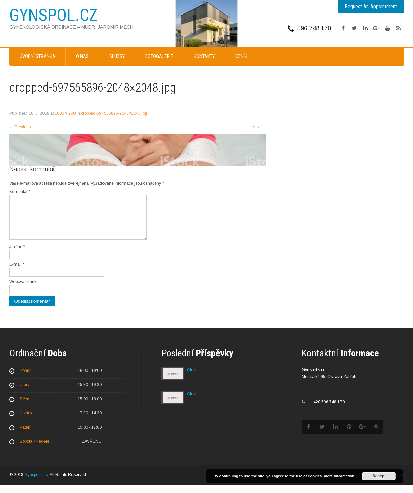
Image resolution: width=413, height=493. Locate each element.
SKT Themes (392, 483)
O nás (82, 56)
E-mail (16, 272)
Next (259, 127)
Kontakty (204, 56)
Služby (117, 56)
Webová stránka (24, 289)
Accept (379, 476)
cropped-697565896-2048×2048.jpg (114, 113)
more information (339, 476)
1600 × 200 (65, 113)
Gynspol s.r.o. (36, 483)
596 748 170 (314, 28)
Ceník (241, 56)
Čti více (194, 378)
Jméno (17, 254)
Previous (20, 127)
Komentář (19, 191)
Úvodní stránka (37, 56)
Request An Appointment (371, 6)
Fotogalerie (159, 56)
